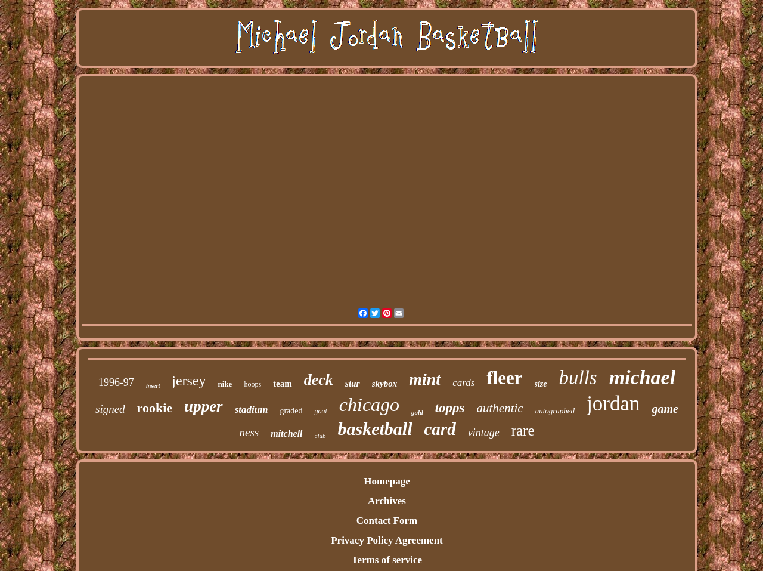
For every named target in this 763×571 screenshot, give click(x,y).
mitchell (286, 433)
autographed (555, 410)
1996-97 (116, 382)
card (440, 429)
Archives (387, 501)
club (320, 435)
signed (110, 409)
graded (291, 410)
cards (463, 382)
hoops (252, 384)
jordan (613, 403)
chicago (369, 404)
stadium (251, 409)
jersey (189, 380)
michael (642, 377)
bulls (578, 377)
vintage (484, 433)
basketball (375, 429)
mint (425, 379)
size (541, 383)
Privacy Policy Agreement (387, 540)
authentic (500, 408)
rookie (154, 407)
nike (225, 383)
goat (320, 411)
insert (153, 385)
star (352, 383)
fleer (504, 378)
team (282, 383)
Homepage (387, 481)
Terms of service (387, 560)
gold (417, 412)
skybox (385, 383)
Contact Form (386, 520)
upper (203, 406)
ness (249, 432)
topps (450, 407)
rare (523, 430)
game (665, 408)
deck (318, 379)
